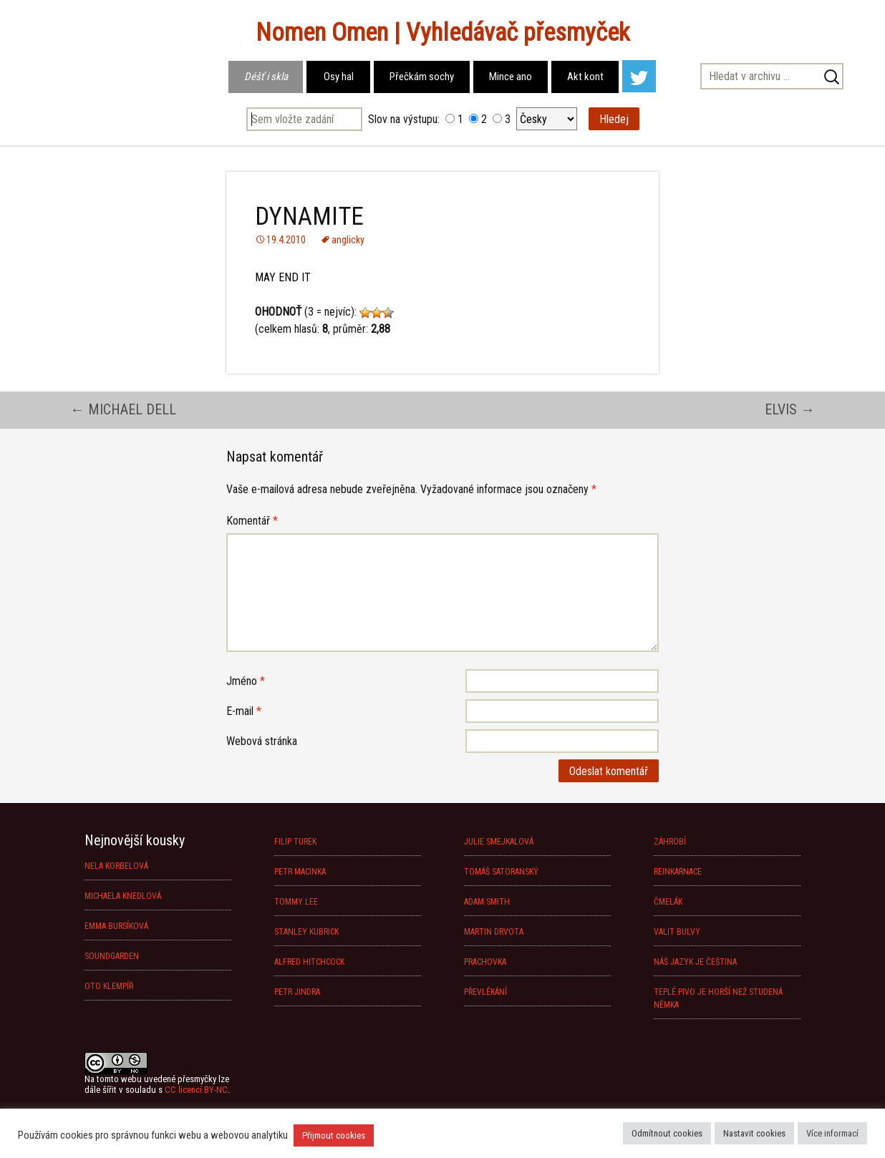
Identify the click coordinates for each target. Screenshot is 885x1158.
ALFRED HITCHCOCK (309, 962)
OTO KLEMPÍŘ (108, 986)
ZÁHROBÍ (670, 842)
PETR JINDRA (297, 992)
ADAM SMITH (487, 902)
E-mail (243, 711)
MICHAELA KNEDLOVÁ (122, 896)
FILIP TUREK (295, 842)
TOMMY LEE (296, 902)
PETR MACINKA (300, 872)
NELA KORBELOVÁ (116, 866)
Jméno (245, 681)
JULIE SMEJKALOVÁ (498, 842)
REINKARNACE (678, 872)
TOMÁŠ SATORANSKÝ (501, 872)
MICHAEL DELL (123, 409)
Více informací (832, 1133)
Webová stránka (261, 741)
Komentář (252, 520)
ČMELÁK (668, 902)
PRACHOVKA (485, 962)
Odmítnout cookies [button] (667, 1133)
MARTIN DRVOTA (493, 932)
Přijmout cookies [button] (333, 1135)
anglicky (348, 239)
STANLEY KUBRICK (306, 932)
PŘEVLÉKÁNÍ (485, 992)
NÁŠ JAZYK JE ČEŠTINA (695, 962)
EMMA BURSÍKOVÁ (116, 926)
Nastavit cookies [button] (754, 1133)
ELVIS (790, 409)
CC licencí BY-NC (196, 1089)
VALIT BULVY (677, 932)
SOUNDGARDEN (111, 956)
